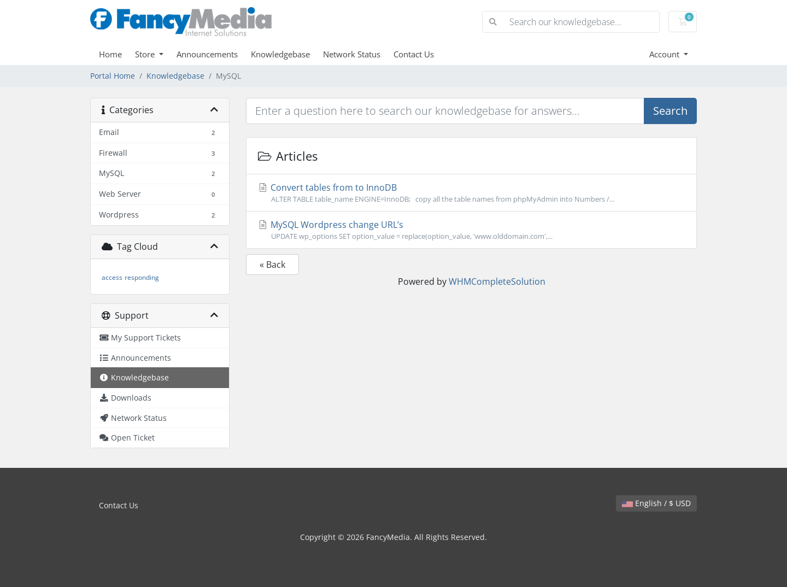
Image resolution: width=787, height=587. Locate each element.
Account (665, 54)
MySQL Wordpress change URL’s (471, 230)
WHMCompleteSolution (497, 281)
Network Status (351, 54)
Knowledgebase (280, 54)
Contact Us (413, 54)
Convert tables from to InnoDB (471, 192)
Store (146, 54)
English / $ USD (656, 503)
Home (110, 54)
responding (142, 277)
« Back (272, 265)
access (112, 277)
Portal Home (112, 76)
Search (670, 110)
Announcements (207, 54)
